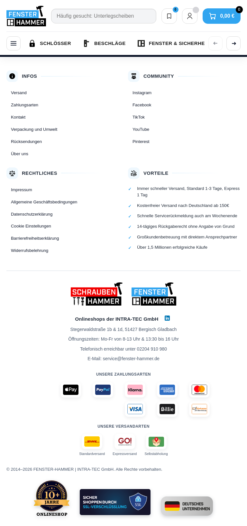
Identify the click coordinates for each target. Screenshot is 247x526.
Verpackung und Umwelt (34, 129)
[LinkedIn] (167, 318)
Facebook (142, 105)
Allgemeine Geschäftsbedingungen (44, 202)
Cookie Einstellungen (31, 226)
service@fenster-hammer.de (131, 358)
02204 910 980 (152, 349)
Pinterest (141, 141)
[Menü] (13, 43)
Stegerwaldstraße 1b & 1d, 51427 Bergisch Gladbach (123, 329)
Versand (19, 92)
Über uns (19, 153)
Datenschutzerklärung (31, 214)
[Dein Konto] (189, 16)
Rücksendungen (26, 141)
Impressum (21, 189)
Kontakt (18, 117)
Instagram (142, 92)
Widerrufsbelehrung (29, 250)
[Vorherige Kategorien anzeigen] (215, 43)
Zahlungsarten (24, 105)
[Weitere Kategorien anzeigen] (233, 43)
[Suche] (103, 16)
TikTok (139, 117)
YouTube (141, 129)
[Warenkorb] (222, 16)
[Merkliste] (169, 16)
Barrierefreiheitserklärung (35, 238)
